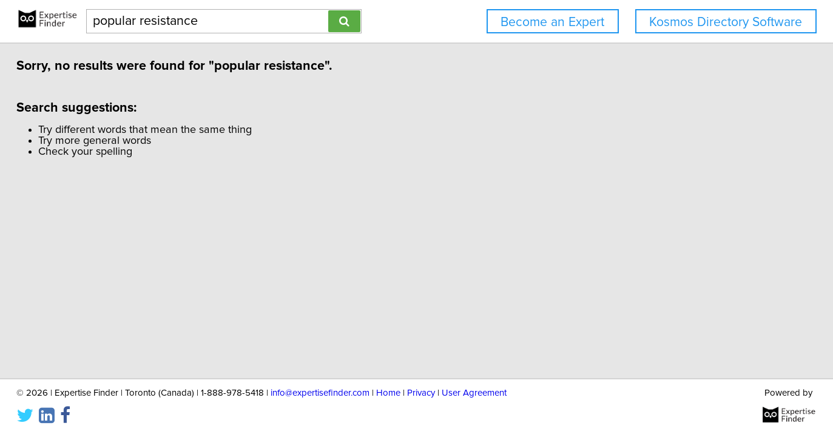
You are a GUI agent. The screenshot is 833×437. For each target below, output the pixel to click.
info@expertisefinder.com (320, 391)
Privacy (421, 391)
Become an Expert (552, 22)
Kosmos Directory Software (725, 22)
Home (388, 391)
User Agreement (474, 391)
